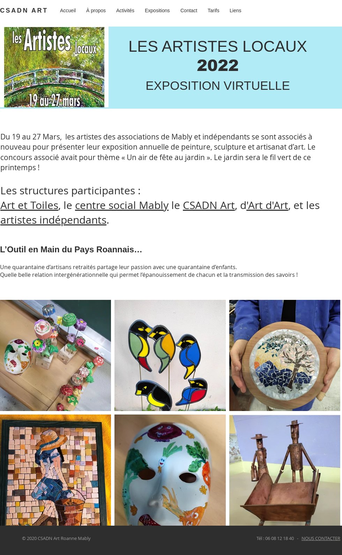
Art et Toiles (29, 205)
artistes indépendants (53, 220)
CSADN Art (209, 205)
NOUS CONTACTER (321, 538)
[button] (157, 10)
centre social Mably (122, 205)
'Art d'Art (267, 205)
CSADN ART (24, 10)
